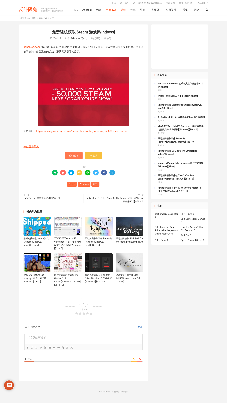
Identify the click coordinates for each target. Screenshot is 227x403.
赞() (73, 158)
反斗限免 (28, 11)
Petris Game (161, 242)
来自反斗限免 (31, 148)
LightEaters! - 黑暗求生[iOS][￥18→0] (42, 200)
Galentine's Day (162, 229)
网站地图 (124, 394)
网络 (196, 11)
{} (67, 350)
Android (87, 11)
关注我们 (201, 4)
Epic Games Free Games (193, 221)
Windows (110, 11)
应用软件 (171, 11)
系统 (185, 11)
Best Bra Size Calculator (166, 216)
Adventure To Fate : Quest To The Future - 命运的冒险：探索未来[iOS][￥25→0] (115, 202)
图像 (142, 11)
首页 (113, 4)
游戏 (123, 11)
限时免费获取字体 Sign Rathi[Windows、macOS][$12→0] (128, 280)
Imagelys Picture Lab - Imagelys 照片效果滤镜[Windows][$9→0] (35, 280)
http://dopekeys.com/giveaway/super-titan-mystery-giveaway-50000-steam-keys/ (81, 133)
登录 (139, 329)
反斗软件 (124, 4)
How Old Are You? (189, 229)
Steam (72, 186)
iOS (76, 11)
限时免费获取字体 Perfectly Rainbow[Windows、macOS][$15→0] (98, 244)
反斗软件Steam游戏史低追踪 (147, 4)
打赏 (93, 158)
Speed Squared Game (191, 242)
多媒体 (155, 11)
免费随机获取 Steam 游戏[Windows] (83, 34)
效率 (133, 11)
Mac (98, 11)
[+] (71, 350)
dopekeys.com (32, 49)
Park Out (185, 238)
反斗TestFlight (186, 4)
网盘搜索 (170, 4)
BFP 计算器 (186, 216)
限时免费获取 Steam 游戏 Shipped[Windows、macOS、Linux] (36, 244)
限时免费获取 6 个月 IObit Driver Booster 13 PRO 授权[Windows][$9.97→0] (98, 280)
